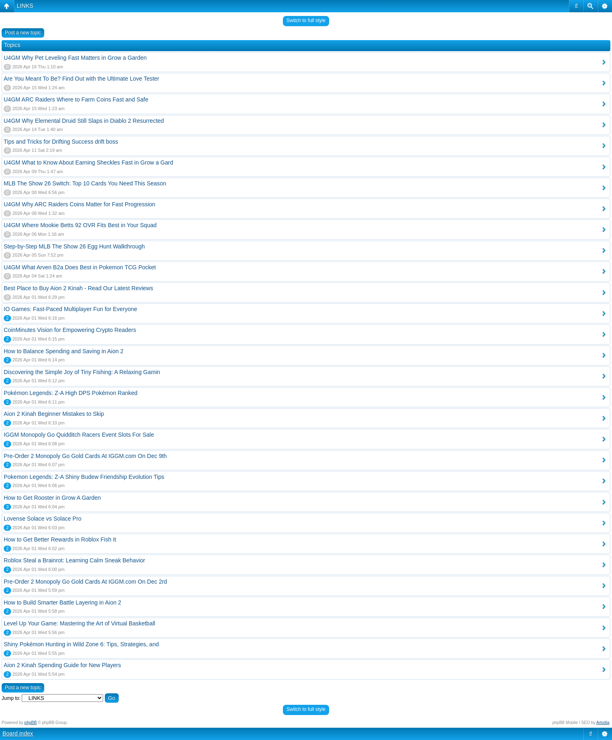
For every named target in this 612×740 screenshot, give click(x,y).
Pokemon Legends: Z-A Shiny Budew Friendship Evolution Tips (84, 477)
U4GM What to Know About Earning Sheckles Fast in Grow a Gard (88, 162)
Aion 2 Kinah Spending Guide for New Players (62, 665)
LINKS (25, 5)
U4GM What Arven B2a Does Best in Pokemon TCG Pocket (80, 267)
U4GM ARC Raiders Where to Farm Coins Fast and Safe (76, 99)
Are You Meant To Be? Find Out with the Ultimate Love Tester (81, 78)
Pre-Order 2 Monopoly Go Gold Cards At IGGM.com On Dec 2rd (85, 581)
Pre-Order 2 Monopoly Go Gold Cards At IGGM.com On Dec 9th (85, 456)
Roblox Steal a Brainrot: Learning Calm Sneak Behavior (74, 560)
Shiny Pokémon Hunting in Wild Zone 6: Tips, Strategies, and (81, 644)
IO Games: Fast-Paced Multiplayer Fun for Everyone (70, 309)
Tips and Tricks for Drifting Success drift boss (61, 141)
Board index (17, 733)
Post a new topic (23, 33)
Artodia (603, 722)
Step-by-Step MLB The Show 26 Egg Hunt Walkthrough (74, 246)
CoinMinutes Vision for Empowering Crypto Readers (70, 330)
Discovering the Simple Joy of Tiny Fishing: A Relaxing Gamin (82, 372)
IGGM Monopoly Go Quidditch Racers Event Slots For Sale (79, 434)
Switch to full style (306, 20)
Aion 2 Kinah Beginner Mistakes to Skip (54, 414)
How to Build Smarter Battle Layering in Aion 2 (62, 602)
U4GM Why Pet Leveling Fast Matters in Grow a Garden (75, 57)
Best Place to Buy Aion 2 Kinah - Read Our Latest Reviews (78, 288)
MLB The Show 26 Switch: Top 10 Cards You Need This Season (85, 183)
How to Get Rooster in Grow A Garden (52, 497)
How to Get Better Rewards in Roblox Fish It (60, 539)
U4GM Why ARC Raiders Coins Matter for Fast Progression (79, 204)
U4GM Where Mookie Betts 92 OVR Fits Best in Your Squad (80, 225)
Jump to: (11, 698)
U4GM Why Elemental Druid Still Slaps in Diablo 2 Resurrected (84, 120)
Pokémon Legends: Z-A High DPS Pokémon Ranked (71, 393)
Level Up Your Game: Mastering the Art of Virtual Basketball (79, 623)
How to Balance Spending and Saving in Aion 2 (64, 351)
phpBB (31, 722)
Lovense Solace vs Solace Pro (42, 518)
